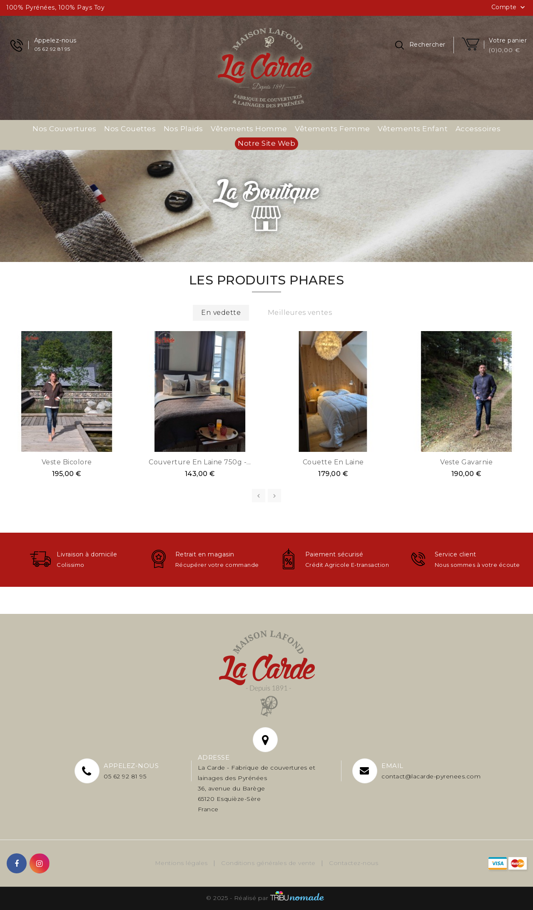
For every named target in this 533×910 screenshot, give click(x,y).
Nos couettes (130, 129)
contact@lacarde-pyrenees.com (431, 776)
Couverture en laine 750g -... (200, 462)
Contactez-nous (353, 863)
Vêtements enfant (413, 129)
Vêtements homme (249, 129)
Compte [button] (509, 7)
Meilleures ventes (300, 313)
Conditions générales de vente (269, 863)
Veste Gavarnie (466, 462)
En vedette (221, 313)
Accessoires (478, 129)
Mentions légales (182, 863)
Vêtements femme (332, 129)
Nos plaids (183, 129)
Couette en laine (333, 462)
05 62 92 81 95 (125, 776)
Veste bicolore (67, 462)
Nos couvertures (64, 129)
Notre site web (266, 143)
